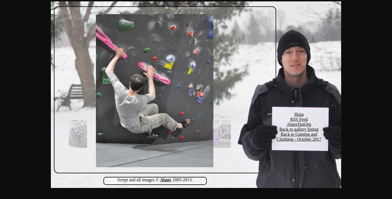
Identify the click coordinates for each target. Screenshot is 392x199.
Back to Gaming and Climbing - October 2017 (299, 137)
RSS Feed (299, 119)
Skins (299, 114)
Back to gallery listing (299, 129)
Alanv (165, 179)
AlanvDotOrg (299, 124)
